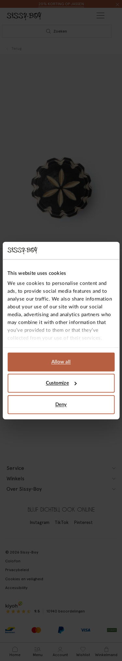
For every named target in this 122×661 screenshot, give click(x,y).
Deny (61, 404)
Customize (61, 383)
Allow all (61, 361)
